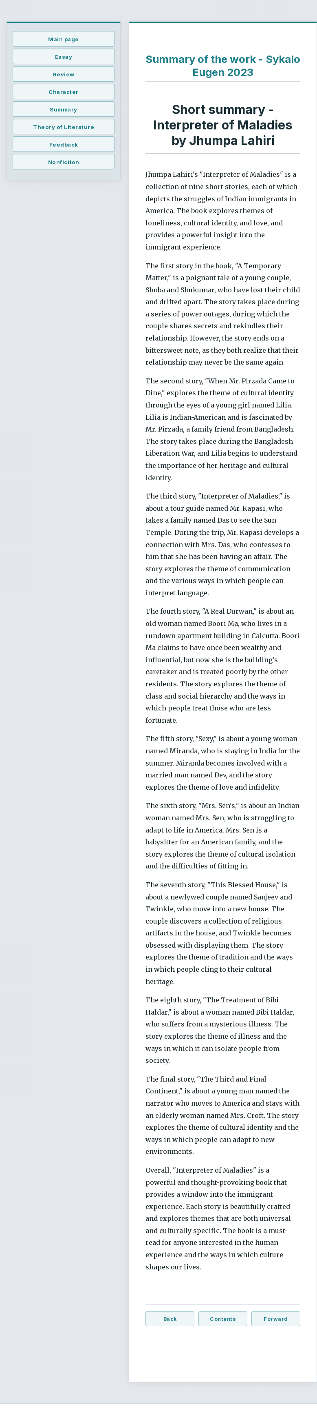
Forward (276, 1319)
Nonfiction (63, 162)
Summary (63, 109)
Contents (223, 1319)
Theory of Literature (63, 127)
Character (63, 92)
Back (170, 1319)
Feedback (63, 144)
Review (64, 74)
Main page (63, 39)
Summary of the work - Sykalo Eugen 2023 (222, 65)
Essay (64, 56)
